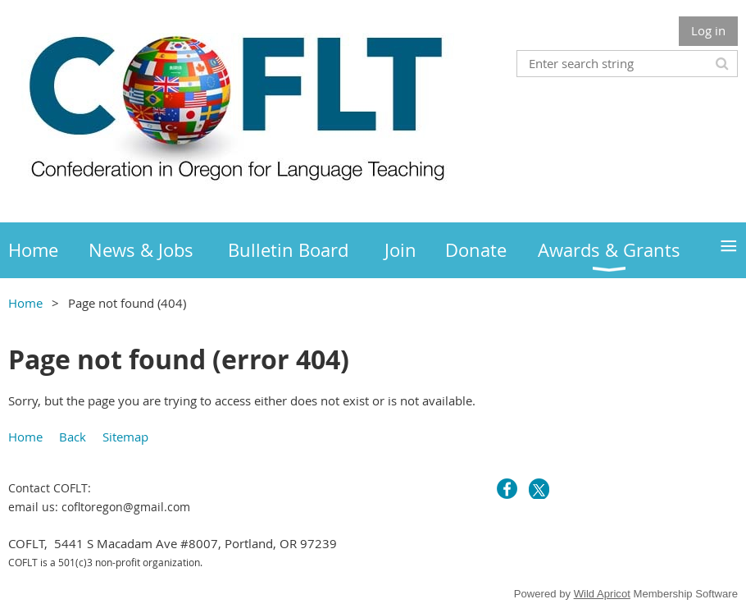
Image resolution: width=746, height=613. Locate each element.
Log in (708, 30)
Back (72, 436)
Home (25, 303)
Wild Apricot (602, 594)
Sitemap (125, 436)
